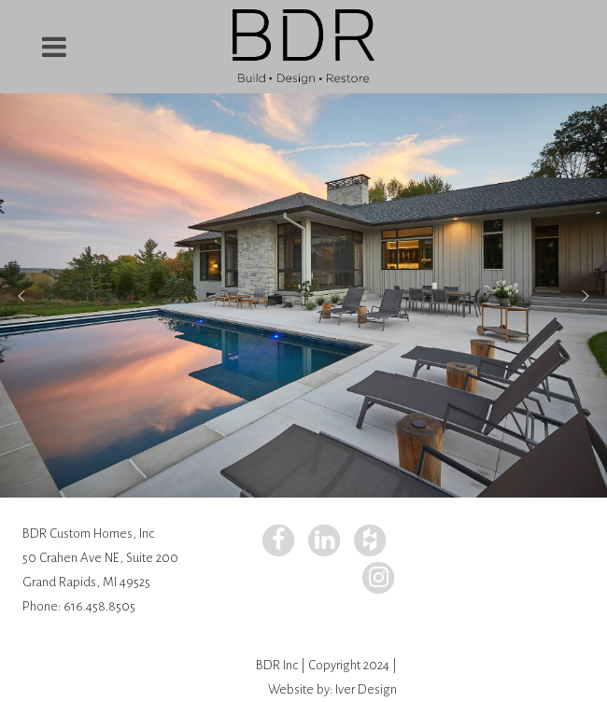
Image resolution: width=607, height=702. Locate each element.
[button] (21, 295)
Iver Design (366, 689)
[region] (303, 295)
